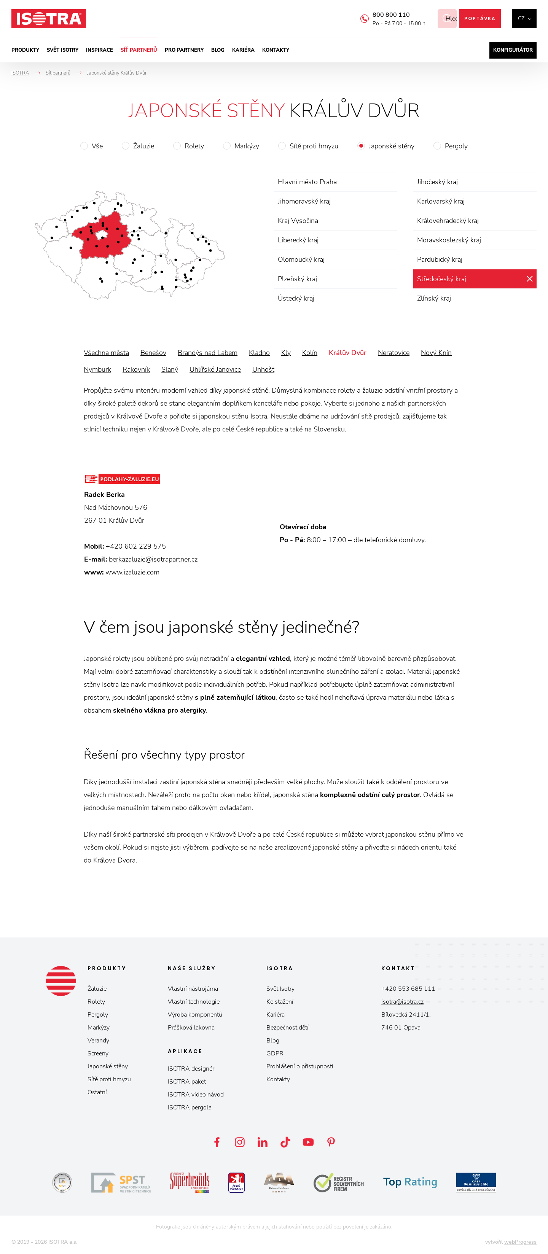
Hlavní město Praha (307, 181)
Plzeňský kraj (297, 278)
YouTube (308, 1142)
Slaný (169, 369)
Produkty (25, 50)
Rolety (194, 146)
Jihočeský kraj (437, 181)
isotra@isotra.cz (402, 1002)
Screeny (98, 1053)
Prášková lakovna (191, 1027)
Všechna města (106, 352)
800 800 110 (382, 15)
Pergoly (456, 146)
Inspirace (99, 50)
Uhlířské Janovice (215, 369)
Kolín (309, 352)
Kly (286, 352)
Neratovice (393, 352)
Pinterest (331, 1142)
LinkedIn (262, 1142)
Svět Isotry (280, 989)
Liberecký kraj (298, 240)
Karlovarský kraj (441, 201)
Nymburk (97, 369)
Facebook (217, 1142)
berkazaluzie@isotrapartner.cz (153, 559)
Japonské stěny (391, 146)
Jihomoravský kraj (304, 201)
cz (521, 18)
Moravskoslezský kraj (449, 240)
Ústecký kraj (296, 298)
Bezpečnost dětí (287, 1027)
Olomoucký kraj (301, 259)
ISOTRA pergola (190, 1107)
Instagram (239, 1142)
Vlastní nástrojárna (193, 989)
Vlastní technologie (194, 1002)
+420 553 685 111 (408, 989)
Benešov (153, 352)
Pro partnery (184, 50)
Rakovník (136, 369)
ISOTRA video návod (196, 1094)
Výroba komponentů (195, 1015)
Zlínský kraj (434, 298)
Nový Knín (436, 352)
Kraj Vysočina (298, 220)
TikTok (285, 1142)
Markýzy (246, 146)
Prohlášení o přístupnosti (299, 1066)
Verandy (98, 1040)
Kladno (259, 352)
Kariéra (243, 50)
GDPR (275, 1053)
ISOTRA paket (187, 1081)
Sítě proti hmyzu (314, 146)
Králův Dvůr (347, 352)
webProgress (520, 1242)
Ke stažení (279, 1002)
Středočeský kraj (441, 278)
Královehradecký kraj (448, 220)
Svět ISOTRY (62, 50)
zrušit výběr (529, 279)
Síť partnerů (139, 50)
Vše (97, 146)
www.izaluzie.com (132, 572)
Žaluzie (143, 146)
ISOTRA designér (191, 1069)
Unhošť (263, 369)
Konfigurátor (513, 50)
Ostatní (97, 1092)
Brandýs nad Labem (207, 352)
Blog (218, 50)
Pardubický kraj (439, 259)
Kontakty (275, 50)
